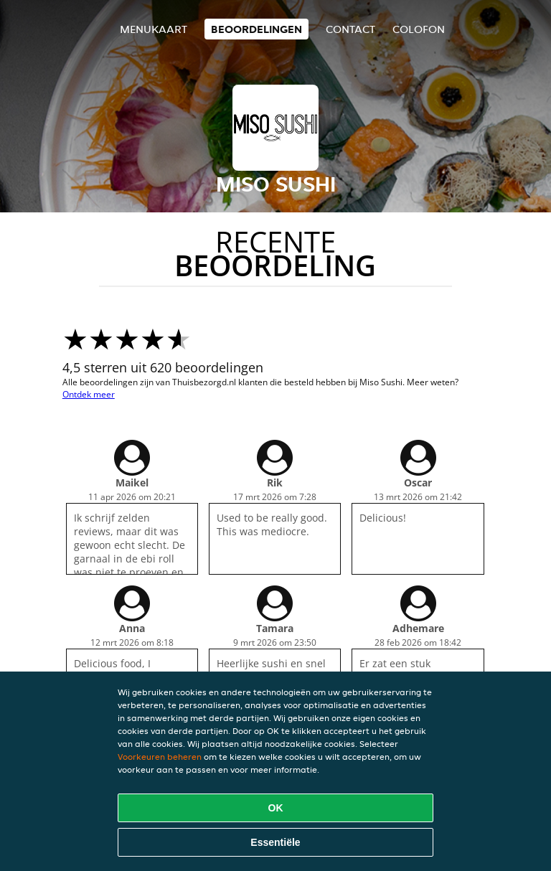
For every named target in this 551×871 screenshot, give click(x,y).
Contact (350, 29)
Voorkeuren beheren (160, 756)
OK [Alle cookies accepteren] (275, 808)
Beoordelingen (256, 29)
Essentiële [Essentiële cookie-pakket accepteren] (275, 842)
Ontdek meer (88, 394)
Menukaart (153, 29)
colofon (418, 29)
